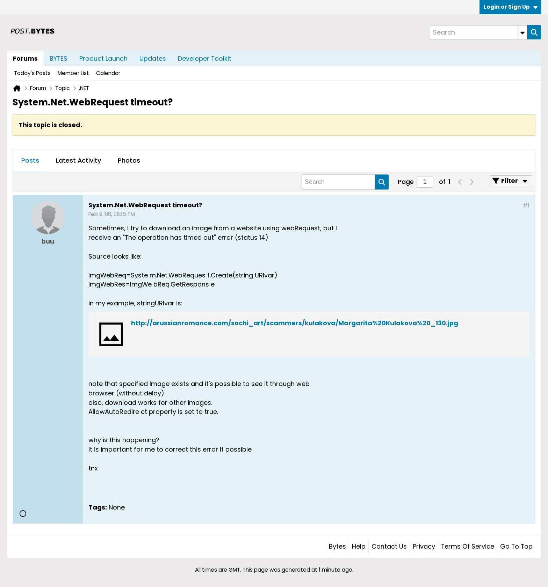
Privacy (424, 546)
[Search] (478, 32)
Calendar (108, 73)
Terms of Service (467, 546)
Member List (73, 73)
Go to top (516, 546)
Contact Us (389, 546)
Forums (25, 58)
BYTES (58, 58)
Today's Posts (32, 73)
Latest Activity (78, 160)
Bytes (337, 546)
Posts (30, 160)
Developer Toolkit (204, 58)
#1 (526, 205)
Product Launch (103, 58)
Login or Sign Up (511, 6)
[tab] (30, 160)
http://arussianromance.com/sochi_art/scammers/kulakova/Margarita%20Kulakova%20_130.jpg (294, 323)
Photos (129, 160)
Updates (152, 58)
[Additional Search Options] (522, 32)
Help (359, 546)
